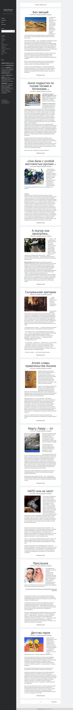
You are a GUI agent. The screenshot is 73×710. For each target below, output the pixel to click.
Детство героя (40, 633)
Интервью (3, 40)
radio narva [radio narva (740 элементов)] (5, 63)
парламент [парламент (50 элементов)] (3, 81)
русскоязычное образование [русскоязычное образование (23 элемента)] (6, 87)
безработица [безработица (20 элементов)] (3, 67)
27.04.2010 (49, 236)
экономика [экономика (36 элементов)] (7, 90)
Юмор (2, 54)
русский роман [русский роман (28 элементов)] (7, 86)
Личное (2, 43)
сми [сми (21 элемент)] (12, 87)
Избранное (3, 20)
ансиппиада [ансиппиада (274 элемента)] (10, 65)
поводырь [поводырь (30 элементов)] (11, 81)
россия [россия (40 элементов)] (2, 86)
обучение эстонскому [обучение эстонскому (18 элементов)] (11, 78)
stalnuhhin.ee (8, 10)
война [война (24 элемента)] (12, 67)
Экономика (3, 51)
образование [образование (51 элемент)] (4, 78)
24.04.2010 (49, 368)
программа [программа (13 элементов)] (6, 85)
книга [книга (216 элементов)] (7, 75)
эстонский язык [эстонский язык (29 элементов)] (4, 92)
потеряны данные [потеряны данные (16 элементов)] (10, 83)
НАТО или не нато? (40, 491)
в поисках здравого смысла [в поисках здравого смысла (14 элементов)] (5, 69)
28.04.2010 (49, 166)
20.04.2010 (49, 565)
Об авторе (3, 24)
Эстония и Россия (4, 52)
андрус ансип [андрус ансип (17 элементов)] (3, 65)
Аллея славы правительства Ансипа (40, 365)
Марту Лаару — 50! (40, 428)
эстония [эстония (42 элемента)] (9, 91)
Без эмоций (40, 12)
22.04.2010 (49, 430)
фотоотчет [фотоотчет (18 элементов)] (3, 90)
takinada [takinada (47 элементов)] (12, 63)
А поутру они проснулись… (40, 232)
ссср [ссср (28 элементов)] (2, 88)
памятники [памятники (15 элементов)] (3, 79)
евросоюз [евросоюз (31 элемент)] (9, 70)
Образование (3, 47)
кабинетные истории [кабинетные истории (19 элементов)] (4, 73)
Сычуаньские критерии (40, 292)
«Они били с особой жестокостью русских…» (40, 163)
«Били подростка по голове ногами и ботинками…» (40, 86)
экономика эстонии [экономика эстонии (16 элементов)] (4, 91)
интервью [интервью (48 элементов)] (3, 72)
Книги (2, 22)
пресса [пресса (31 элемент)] (2, 85)
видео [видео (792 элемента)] (8, 67)
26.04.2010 (49, 294)
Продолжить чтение (40, 75)
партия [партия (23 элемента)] (8, 81)
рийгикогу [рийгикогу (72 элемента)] (10, 85)
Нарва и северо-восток (5, 44)
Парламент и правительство (5, 48)
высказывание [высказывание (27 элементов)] (4, 70)
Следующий (54, 701)
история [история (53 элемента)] (8, 72)
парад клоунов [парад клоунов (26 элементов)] (7, 79)
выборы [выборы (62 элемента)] (11, 69)
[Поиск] (13, 31)
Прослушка (40, 563)
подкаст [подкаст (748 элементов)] (4, 83)
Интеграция (3, 39)
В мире (2, 37)
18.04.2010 (49, 635)
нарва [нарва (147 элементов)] (3, 77)
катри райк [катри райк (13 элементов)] (9, 73)
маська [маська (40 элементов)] (11, 75)
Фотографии (3, 50)
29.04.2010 (49, 14)
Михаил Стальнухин (41, 14)
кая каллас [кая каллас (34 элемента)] (3, 75)
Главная (3, 18)
